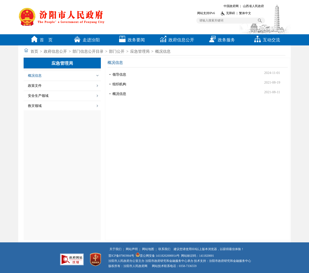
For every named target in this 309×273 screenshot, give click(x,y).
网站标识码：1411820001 (197, 255)
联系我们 (164, 249)
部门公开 (116, 51)
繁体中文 (245, 13)
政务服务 (221, 40)
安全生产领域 (38, 96)
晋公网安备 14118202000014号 (158, 255)
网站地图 (148, 249)
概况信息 (163, 51)
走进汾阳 (86, 40)
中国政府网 (231, 6)
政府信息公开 (176, 40)
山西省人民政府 (253, 6)
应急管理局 (140, 51)
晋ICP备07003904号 (121, 255)
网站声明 (132, 249)
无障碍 (230, 13)
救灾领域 (35, 106)
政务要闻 (131, 40)
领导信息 (119, 74)
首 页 (41, 40)
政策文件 (35, 85)
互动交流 (266, 40)
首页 (34, 51)
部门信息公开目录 (88, 51)
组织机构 (119, 84)
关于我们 (115, 249)
